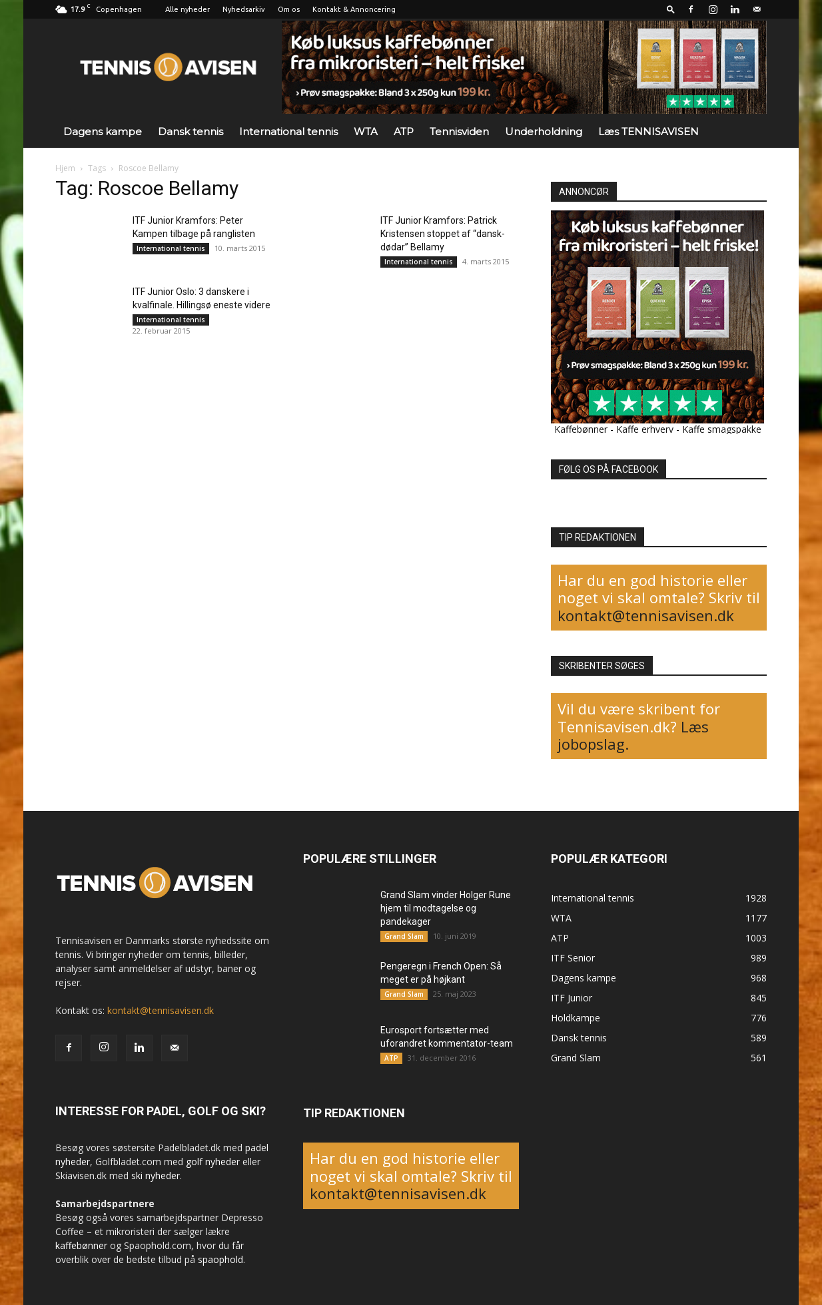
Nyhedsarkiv (243, 9)
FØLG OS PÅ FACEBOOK (608, 469)
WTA (366, 131)
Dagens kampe (102, 131)
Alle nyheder (187, 9)
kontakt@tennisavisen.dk (646, 615)
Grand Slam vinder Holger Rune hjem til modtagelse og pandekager (445, 908)
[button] (671, 9)
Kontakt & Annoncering (354, 9)
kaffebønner (81, 1245)
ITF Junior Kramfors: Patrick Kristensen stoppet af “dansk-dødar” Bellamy (442, 233)
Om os (289, 9)
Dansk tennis (190, 131)
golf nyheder (213, 1161)
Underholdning (543, 131)
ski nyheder (155, 1175)
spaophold (220, 1259)
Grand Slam (404, 936)
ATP (404, 131)
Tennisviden (459, 131)
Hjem (65, 168)
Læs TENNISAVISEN (648, 131)
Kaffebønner (581, 429)
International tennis (288, 131)
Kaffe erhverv (644, 429)
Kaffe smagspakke (721, 429)
